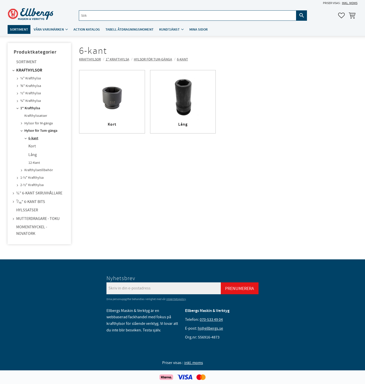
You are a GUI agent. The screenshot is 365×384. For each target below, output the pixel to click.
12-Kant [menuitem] (34, 163)
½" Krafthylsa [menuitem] (30, 93)
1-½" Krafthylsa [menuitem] (32, 177)
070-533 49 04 (211, 319)
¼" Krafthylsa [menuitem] (30, 78)
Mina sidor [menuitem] (198, 29)
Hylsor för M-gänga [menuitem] (38, 123)
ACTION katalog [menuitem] (87, 29)
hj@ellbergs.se (210, 328)
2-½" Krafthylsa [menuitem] (32, 185)
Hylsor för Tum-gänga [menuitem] (40, 130)
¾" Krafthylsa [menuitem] (30, 101)
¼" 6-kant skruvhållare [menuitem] (39, 193)
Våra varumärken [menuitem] (49, 29)
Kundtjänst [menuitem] (169, 29)
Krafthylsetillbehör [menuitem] (38, 170)
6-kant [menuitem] (33, 138)
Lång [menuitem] (32, 154)
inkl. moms (349, 3)
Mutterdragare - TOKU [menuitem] (38, 218)
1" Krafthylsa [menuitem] (30, 108)
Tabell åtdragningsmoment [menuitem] (129, 29)
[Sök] (301, 15)
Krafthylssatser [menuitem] (35, 116)
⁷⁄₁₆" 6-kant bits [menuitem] (30, 201)
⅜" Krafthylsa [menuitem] (30, 86)
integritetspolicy (176, 299)
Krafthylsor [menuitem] (29, 70)
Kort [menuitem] (32, 146)
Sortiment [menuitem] (19, 29)
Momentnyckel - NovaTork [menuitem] (31, 230)
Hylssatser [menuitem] (27, 210)
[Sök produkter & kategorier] (187, 15)
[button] (341, 15)
